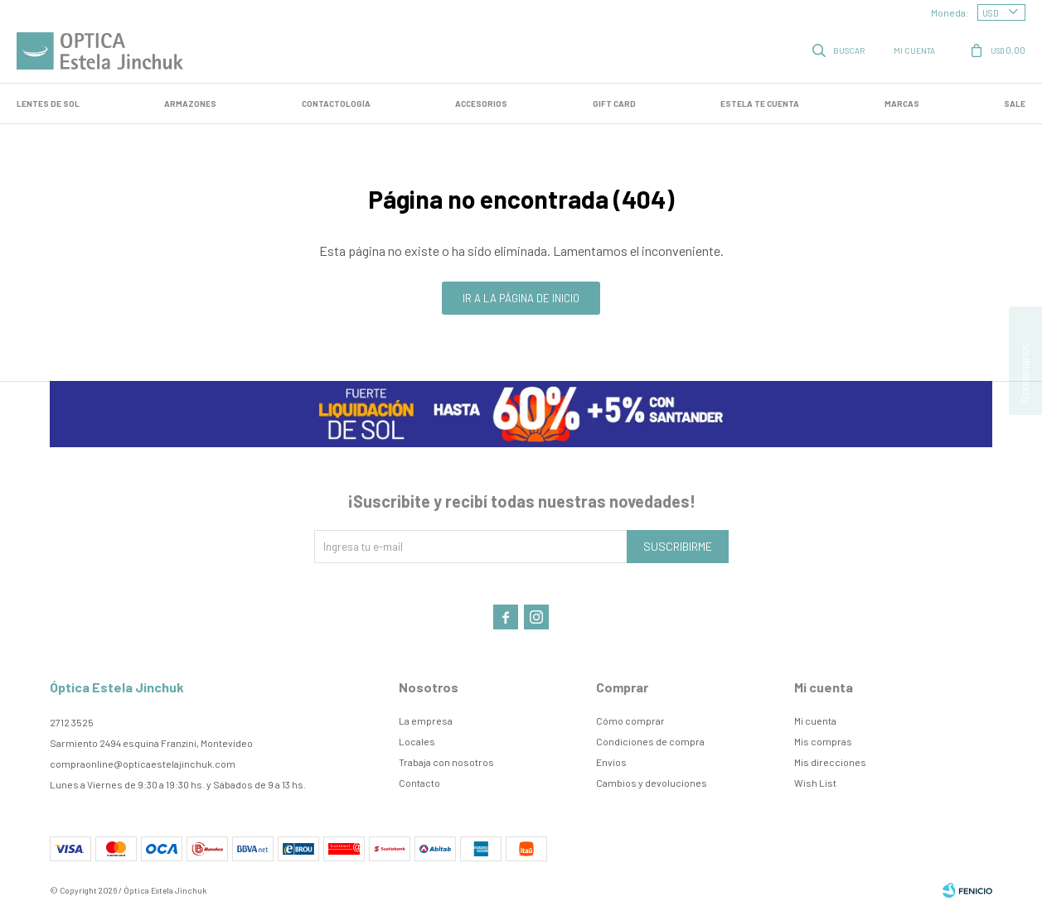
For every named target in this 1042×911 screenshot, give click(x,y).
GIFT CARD (614, 103)
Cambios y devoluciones (651, 782)
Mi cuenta (815, 720)
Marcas (901, 103)
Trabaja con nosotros (446, 762)
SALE (1014, 103)
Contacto (419, 782)
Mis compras (823, 741)
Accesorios (481, 103)
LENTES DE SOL (48, 103)
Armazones (190, 103)
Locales (417, 741)
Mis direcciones (830, 762)
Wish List (815, 782)
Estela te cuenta (759, 103)
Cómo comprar (630, 720)
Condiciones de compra (650, 741)
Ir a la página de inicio (521, 298)
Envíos (611, 762)
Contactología (336, 103)
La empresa (426, 720)
